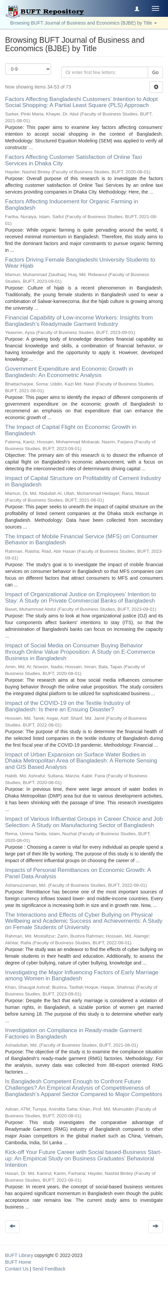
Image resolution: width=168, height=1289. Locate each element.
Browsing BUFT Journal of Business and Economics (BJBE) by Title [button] (83, 23)
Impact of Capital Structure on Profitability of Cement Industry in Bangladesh (83, 481)
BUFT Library (19, 1255)
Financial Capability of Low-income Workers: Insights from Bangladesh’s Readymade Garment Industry (79, 320)
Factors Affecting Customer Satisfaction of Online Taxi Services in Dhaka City (73, 160)
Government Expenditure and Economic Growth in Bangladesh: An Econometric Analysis (69, 372)
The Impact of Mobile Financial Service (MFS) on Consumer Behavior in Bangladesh (81, 539)
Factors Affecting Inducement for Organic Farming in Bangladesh (71, 204)
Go (155, 72)
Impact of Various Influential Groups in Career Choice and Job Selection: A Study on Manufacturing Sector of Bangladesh (84, 822)
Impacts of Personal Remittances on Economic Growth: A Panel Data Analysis (78, 873)
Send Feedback (49, 1268)
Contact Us (16, 1268)
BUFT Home (18, 1262)
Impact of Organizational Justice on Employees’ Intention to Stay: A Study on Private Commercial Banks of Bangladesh (80, 597)
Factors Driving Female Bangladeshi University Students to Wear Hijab (80, 263)
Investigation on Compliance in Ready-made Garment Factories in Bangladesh (73, 1033)
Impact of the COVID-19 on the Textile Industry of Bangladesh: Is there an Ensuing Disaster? (67, 706)
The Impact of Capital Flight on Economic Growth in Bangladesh (70, 430)
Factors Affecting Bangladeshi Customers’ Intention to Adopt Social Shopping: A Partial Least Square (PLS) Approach (81, 102)
